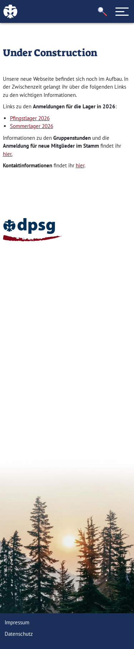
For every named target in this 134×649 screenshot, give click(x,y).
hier (80, 165)
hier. (8, 154)
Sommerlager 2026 (31, 126)
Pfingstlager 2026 (30, 118)
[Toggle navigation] (122, 11)
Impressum (17, 622)
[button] (102, 11)
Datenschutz (19, 633)
